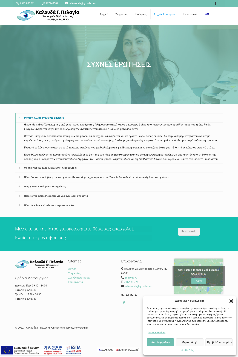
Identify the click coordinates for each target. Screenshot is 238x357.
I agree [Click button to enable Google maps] (198, 281)
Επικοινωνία (75, 282)
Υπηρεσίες (74, 273)
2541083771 (132, 277)
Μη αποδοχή (189, 342)
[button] (231, 301)
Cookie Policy (187, 350)
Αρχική (72, 268)
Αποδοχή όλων (160, 342)
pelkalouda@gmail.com (82, 3)
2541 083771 (27, 3)
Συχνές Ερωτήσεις (79, 277)
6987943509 (51, 3)
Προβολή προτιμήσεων (220, 342)
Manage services (156, 332)
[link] (141, 23)
